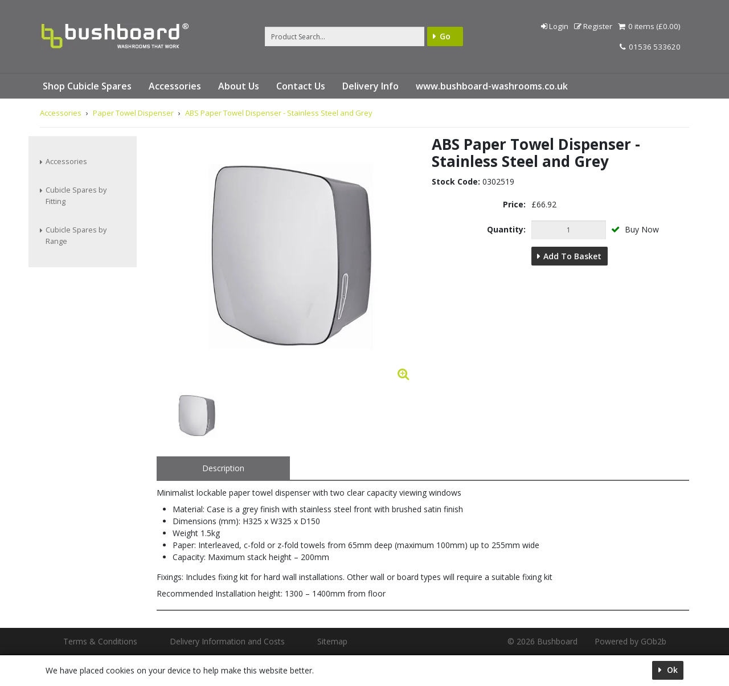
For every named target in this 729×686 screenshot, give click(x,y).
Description (223, 468)
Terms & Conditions (100, 641)
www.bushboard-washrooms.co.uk (492, 86)
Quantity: (506, 229)
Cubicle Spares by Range (76, 235)
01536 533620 (650, 47)
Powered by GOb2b (630, 641)
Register (593, 26)
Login (554, 26)
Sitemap (332, 641)
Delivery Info (370, 86)
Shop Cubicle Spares (87, 86)
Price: (514, 204)
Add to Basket (572, 256)
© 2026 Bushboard (542, 641)
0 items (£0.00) (649, 26)
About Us (238, 86)
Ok (671, 669)
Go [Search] (445, 36)
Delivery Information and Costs (227, 641)
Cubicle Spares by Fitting (76, 195)
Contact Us (300, 86)
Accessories (175, 86)
